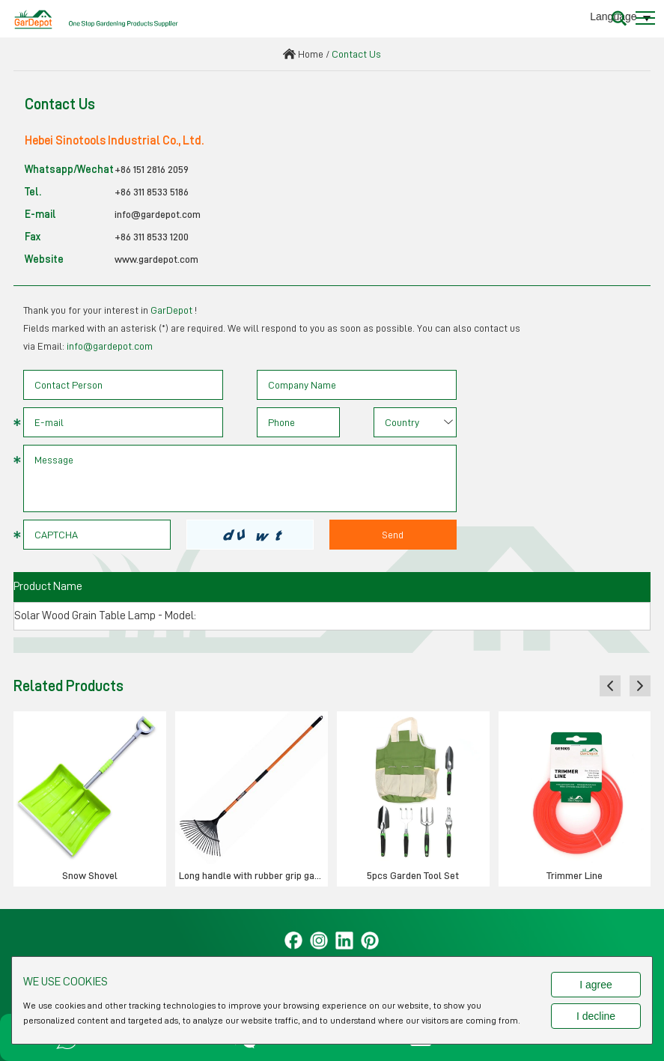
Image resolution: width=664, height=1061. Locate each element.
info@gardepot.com (158, 214)
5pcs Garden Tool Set (413, 875)
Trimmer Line (574, 875)
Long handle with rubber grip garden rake (253, 875)
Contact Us (356, 54)
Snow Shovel (90, 875)
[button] (610, 685)
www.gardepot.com (156, 259)
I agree (595, 985)
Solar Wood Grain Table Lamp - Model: (105, 615)
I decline (595, 1016)
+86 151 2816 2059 (152, 169)
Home (310, 54)
